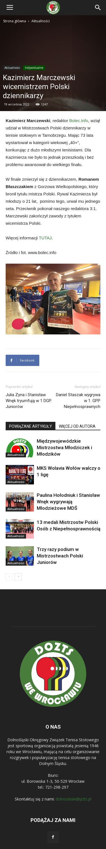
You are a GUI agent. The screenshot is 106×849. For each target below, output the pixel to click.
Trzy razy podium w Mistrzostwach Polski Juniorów (60, 555)
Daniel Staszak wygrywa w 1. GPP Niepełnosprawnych (78, 400)
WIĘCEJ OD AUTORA (77, 426)
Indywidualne (34, 68)
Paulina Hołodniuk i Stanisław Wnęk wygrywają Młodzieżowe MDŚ (68, 501)
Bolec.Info (78, 120)
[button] (98, 7)
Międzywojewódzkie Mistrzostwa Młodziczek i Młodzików (64, 447)
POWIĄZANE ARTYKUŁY (30, 426)
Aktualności (40, 21)
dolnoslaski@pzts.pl (73, 799)
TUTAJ (45, 237)
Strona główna (14, 21)
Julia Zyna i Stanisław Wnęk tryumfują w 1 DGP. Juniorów (29, 400)
